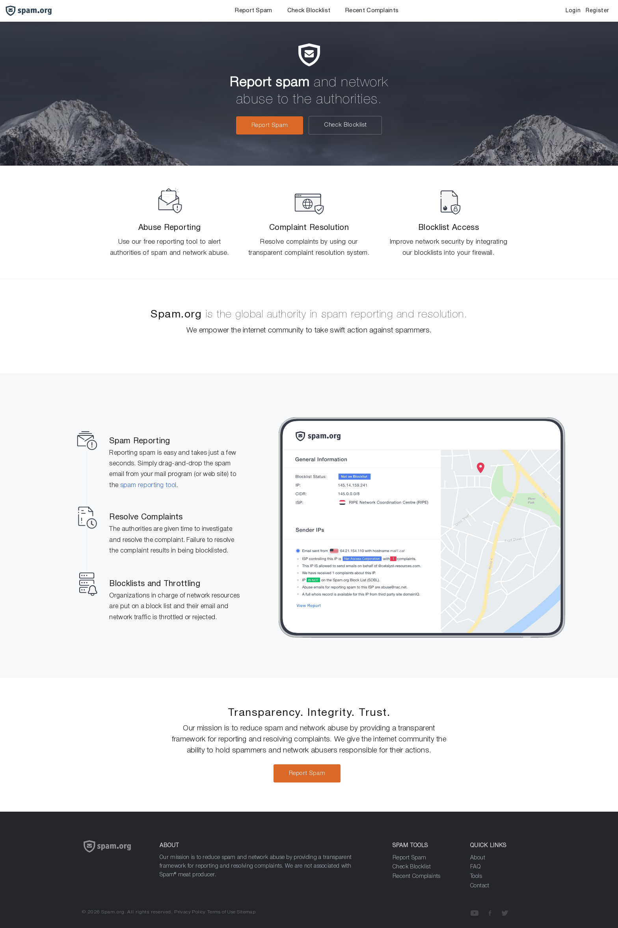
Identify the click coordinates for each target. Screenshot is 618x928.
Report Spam (253, 10)
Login (573, 10)
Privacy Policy (190, 912)
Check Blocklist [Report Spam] (412, 867)
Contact (480, 886)
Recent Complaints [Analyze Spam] (417, 876)
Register (597, 10)
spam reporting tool (148, 485)
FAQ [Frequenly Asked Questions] (475, 867)
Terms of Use (221, 912)
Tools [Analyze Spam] (476, 876)
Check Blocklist (309, 10)
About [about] (477, 858)
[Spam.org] (115, 856)
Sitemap (246, 912)
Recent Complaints (371, 10)
